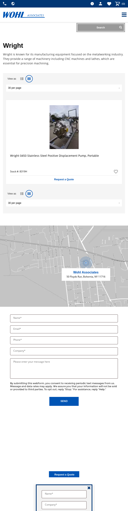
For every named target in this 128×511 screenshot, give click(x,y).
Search (109, 27)
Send (64, 401)
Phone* (17, 339)
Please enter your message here (31, 361)
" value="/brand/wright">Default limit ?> (64, 88)
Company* (19, 350)
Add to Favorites (116, 171)
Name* (17, 318)
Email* (17, 329)
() (123, 3)
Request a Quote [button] (64, 179)
